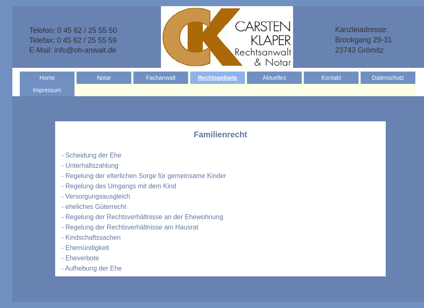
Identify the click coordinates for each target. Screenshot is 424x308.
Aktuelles (274, 77)
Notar (104, 77)
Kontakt (331, 77)
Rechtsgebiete (218, 77)
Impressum (47, 90)
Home (47, 77)
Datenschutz (388, 77)
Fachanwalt (161, 77)
